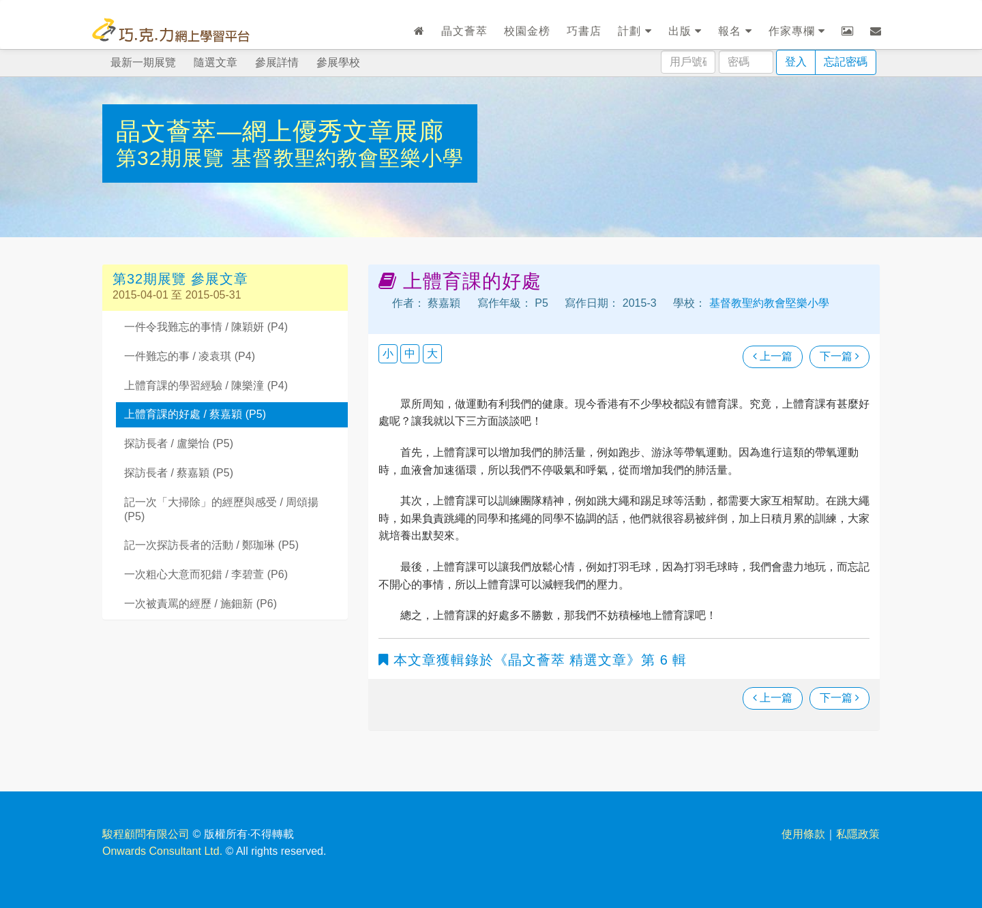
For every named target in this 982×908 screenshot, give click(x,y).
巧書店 (584, 31)
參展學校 (338, 62)
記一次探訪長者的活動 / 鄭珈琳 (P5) (211, 545)
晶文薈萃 (464, 31)
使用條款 (803, 834)
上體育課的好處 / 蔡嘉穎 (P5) (195, 414)
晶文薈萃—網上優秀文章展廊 (280, 131)
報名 (735, 31)
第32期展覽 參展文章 (180, 278)
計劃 (634, 31)
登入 (796, 61)
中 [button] (409, 353)
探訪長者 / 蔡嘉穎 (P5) (178, 473)
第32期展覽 (173, 158)
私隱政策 (858, 834)
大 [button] (432, 353)
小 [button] (388, 353)
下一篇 (839, 356)
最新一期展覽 (143, 62)
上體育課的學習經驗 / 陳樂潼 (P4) (206, 385)
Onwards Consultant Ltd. (162, 851)
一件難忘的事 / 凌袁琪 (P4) (189, 356)
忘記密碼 (845, 61)
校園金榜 (527, 31)
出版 (685, 31)
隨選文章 (215, 62)
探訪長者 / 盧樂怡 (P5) (178, 443)
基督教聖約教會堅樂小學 (347, 158)
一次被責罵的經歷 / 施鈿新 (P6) (200, 603)
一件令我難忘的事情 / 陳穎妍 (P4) (206, 327)
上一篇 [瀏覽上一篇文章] (772, 356)
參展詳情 (277, 62)
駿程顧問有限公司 (146, 834)
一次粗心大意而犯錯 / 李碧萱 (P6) (206, 574)
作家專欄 (797, 31)
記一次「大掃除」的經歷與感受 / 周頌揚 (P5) (221, 509)
